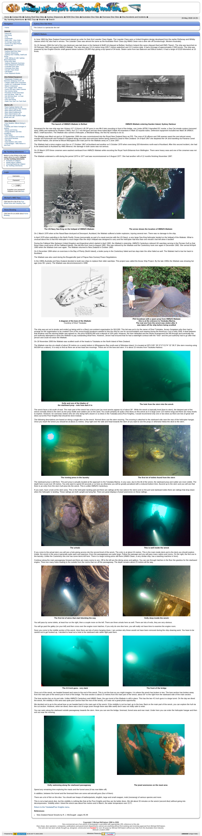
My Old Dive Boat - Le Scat (14, 96)
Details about (13, 162)
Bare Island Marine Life (13, 114)
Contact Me (17, 17)
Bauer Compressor (11, 86)
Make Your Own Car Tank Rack (15, 101)
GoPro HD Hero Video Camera (15, 89)
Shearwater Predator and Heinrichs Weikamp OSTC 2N (14, 80)
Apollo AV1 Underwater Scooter (15, 84)
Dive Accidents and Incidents (134, 17)
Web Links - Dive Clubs (13, 40)
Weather (42, 19)
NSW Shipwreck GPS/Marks (14, 65)
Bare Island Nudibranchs (13, 112)
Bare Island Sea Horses (13, 110)
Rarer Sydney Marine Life (13, 107)
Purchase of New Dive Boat (14, 93)
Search (52, 19)
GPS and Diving (10, 99)
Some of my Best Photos (13, 44)
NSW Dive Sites (72, 17)
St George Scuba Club (12, 42)
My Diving (8, 35)
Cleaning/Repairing (15, 164)
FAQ (6, 37)
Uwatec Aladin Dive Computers (15, 82)
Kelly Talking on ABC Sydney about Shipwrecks (14, 59)
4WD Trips (31, 19)
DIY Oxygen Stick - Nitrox (13, 88)
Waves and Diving (11, 130)
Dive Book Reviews (11, 138)
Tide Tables (9, 135)
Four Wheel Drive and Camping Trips (14, 202)
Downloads (9, 38)
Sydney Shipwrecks (55, 17)
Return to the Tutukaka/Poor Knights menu (51, 807)
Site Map (8, 140)
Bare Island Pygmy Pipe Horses (16, 109)
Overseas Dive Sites (110, 17)
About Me (8, 33)
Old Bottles (9, 71)
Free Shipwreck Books (12, 73)
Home (6, 17)
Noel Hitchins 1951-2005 (13, 142)
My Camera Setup (11, 91)
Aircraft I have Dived (12, 70)
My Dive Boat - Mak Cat (13, 94)
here (22, 191)
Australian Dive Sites (90, 17)
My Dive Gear (9, 98)
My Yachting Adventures (14, 19)
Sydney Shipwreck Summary (15, 63)
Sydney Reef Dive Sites (34, 17)
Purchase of (13, 160)
